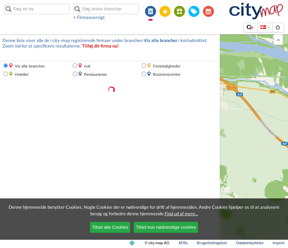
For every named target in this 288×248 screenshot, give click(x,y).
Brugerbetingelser (212, 243)
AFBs (183, 243)
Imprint (278, 243)
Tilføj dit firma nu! (100, 46)
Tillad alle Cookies (110, 227)
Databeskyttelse (250, 243)
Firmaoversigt (91, 17)
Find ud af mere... (181, 213)
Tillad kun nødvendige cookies (166, 227)
